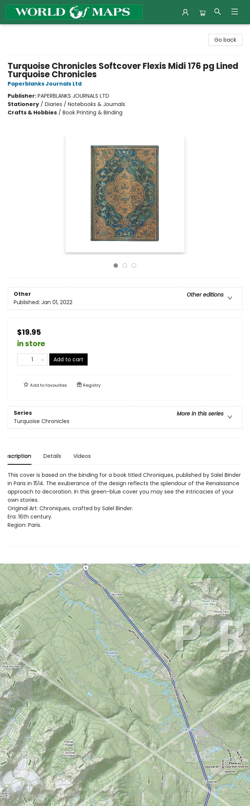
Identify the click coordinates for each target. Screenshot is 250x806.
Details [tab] (59, 456)
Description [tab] (23, 456)
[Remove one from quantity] (22, 359)
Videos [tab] (88, 456)
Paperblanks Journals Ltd (46, 83)
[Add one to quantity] (42, 359)
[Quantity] (32, 359)
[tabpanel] (125, 509)
